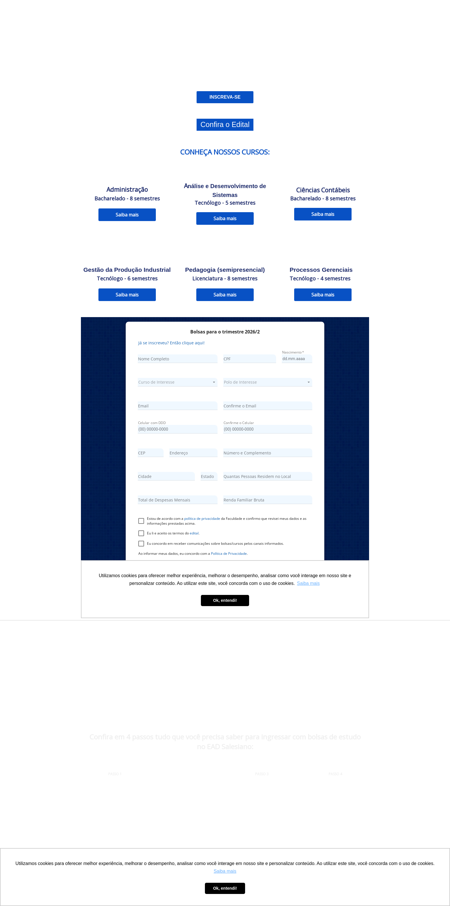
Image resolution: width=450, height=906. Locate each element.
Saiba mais (127, 215)
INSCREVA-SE (225, 97)
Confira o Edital (225, 124)
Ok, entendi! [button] (225, 888)
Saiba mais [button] (225, 871)
